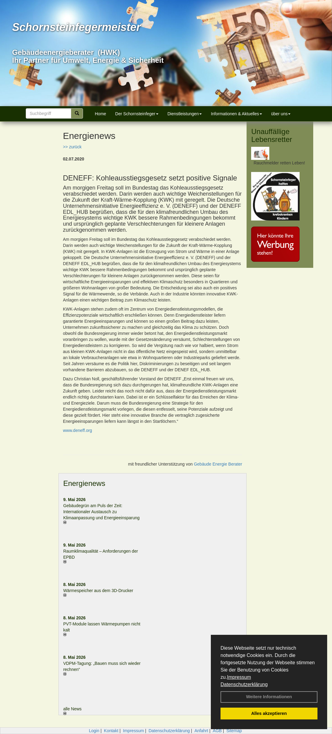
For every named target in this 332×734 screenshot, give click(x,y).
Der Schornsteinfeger (136, 113)
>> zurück (72, 146)
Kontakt (111, 730)
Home (100, 113)
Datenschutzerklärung (244, 684)
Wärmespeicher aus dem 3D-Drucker (98, 590)
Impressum (239, 677)
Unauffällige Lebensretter (271, 135)
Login (94, 730)
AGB (217, 730)
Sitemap (234, 730)
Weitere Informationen (269, 696)
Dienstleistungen (185, 113)
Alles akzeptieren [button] (269, 713)
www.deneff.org (77, 430)
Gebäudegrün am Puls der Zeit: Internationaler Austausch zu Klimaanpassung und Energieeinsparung (101, 511)
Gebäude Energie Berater (218, 464)
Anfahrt (201, 730)
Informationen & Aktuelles (236, 113)
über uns (280, 113)
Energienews (84, 483)
